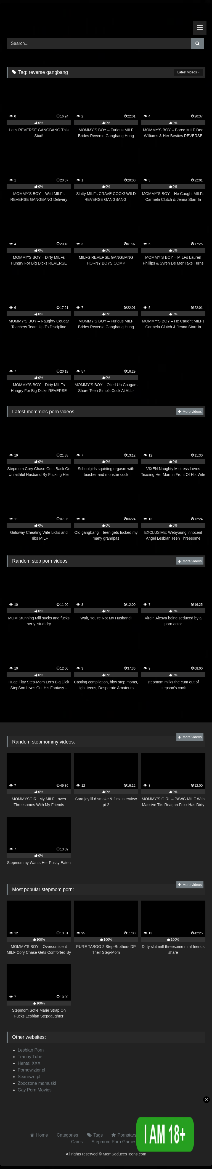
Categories (67, 1135)
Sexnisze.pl (29, 1076)
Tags (98, 1135)
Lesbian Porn (31, 1050)
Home (42, 1135)
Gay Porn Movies (35, 1090)
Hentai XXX (29, 1063)
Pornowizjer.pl (31, 1070)
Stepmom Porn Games (114, 1141)
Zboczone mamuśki (37, 1083)
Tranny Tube (30, 1056)
